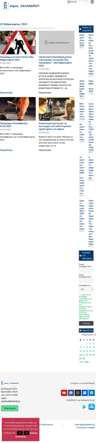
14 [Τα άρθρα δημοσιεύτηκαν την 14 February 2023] (84, 351)
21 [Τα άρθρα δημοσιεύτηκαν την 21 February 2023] (84, 355)
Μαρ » (87, 362)
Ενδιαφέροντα (84, 285)
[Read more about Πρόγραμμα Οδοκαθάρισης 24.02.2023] (18, 109)
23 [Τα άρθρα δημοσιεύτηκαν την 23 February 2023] (90, 355)
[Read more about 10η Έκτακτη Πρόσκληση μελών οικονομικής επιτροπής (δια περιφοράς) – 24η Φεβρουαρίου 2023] (56, 42)
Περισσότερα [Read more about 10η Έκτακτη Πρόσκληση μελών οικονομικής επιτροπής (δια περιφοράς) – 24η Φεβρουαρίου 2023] (45, 92)
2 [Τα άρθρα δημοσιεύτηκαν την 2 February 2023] (90, 343)
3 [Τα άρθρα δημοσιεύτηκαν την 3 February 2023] (93, 343)
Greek (72, 1)
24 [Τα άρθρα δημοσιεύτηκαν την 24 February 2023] (93, 355)
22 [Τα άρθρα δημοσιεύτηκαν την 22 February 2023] (87, 355)
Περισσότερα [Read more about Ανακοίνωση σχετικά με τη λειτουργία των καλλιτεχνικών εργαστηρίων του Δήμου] (45, 150)
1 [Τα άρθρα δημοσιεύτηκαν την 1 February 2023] (87, 343)
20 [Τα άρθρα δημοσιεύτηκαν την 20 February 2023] (80, 355)
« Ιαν (81, 362)
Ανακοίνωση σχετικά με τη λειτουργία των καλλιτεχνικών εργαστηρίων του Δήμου (55, 126)
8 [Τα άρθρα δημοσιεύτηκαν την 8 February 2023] (87, 347)
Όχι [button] (26, 433)
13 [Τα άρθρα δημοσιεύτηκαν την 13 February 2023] (80, 351)
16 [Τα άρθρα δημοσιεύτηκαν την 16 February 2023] (90, 351)
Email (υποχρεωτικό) (85, 276)
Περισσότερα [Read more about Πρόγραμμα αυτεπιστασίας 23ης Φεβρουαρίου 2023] (6, 92)
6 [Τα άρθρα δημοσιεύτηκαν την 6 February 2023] (80, 347)
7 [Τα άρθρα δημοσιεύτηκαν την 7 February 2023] (83, 347)
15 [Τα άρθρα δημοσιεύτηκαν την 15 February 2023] (87, 351)
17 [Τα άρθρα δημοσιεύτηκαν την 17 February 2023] (93, 351)
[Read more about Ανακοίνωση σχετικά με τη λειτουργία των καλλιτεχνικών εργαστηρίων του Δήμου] (56, 109)
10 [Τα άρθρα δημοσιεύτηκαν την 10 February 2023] (93, 347)
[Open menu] (92, 2)
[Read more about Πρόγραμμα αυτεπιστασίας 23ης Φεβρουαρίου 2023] (18, 42)
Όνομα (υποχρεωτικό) (85, 265)
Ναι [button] (20, 433)
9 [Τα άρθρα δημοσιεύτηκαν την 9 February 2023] (90, 347)
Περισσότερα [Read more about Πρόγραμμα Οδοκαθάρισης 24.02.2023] (6, 150)
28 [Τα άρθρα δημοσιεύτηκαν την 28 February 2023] (84, 358)
